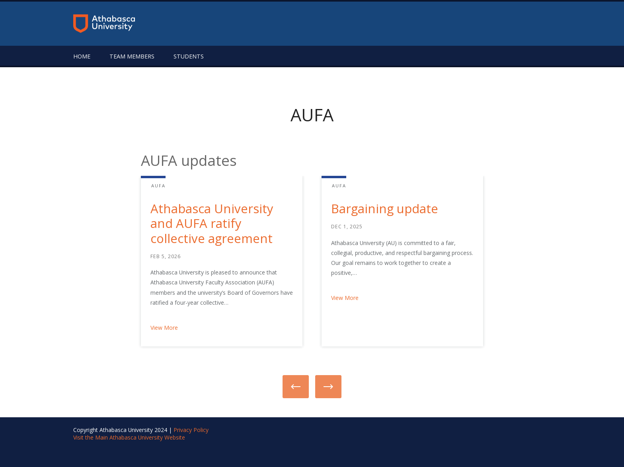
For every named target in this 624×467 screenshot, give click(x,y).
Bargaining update (384, 208)
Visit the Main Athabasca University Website (129, 437)
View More (164, 328)
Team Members (131, 56)
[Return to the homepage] (104, 23)
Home (81, 56)
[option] (212, 266)
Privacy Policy (191, 430)
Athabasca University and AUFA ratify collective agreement (211, 223)
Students (189, 56)
